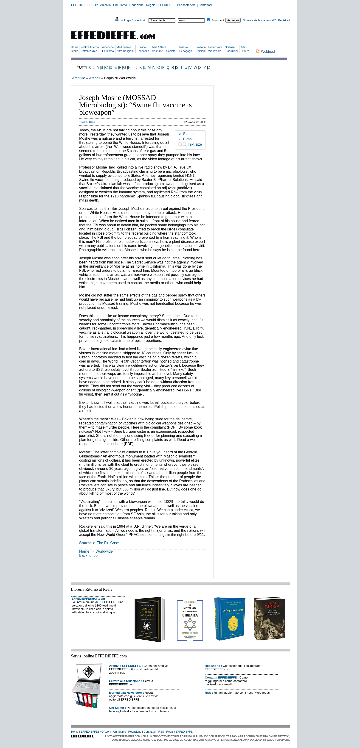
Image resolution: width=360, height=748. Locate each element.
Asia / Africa (159, 47)
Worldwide (214, 51)
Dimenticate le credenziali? (259, 20)
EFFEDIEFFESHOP (84, 5)
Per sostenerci (186, 5)
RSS (208, 692)
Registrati (284, 20)
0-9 (92, 67)
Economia (143, 51)
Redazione (136, 5)
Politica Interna (90, 47)
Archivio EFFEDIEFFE (125, 666)
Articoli (94, 78)
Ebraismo (108, 51)
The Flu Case (107, 543)
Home (74, 47)
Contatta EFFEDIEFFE (221, 677)
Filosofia (200, 47)
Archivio (105, 5)
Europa (141, 47)
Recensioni (215, 47)
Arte (243, 47)
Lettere (245, 51)
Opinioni (200, 51)
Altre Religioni (125, 51)
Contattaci (205, 5)
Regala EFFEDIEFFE (160, 5)
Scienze (230, 47)
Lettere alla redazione (124, 681)
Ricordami (217, 20)
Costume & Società (164, 51)
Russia (183, 47)
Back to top (88, 555)
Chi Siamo (120, 5)
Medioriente (124, 47)
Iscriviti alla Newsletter (125, 692)
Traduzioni (231, 51)
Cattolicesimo (89, 51)
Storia (74, 51)
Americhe (108, 47)
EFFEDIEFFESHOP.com (88, 598)
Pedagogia (185, 51)
